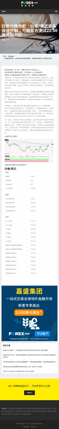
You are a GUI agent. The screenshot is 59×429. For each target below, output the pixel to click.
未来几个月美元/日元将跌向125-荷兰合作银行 (19, 371)
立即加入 (29, 393)
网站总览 (34, 426)
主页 (4, 56)
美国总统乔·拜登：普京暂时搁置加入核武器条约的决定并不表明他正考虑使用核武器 (29, 356)
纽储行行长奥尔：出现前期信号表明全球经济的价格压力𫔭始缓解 (25, 350)
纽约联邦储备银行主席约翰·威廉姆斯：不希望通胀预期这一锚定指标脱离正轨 (29, 362)
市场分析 (11, 56)
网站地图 (26, 426)
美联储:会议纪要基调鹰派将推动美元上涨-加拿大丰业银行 (23, 367)
